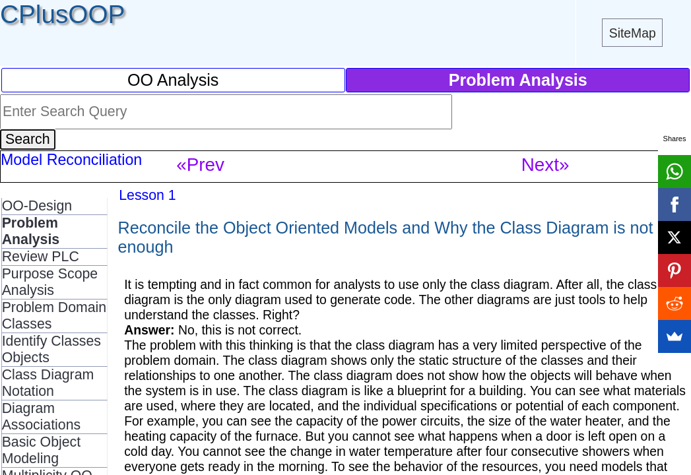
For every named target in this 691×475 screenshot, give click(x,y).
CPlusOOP (62, 14)
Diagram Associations (41, 416)
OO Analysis (172, 80)
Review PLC (40, 257)
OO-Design (37, 206)
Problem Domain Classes (54, 316)
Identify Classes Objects (51, 349)
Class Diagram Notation (48, 383)
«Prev (200, 164)
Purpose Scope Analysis (50, 282)
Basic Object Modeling (41, 450)
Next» (545, 164)
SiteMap (632, 33)
